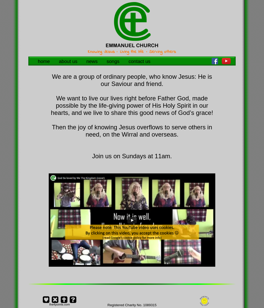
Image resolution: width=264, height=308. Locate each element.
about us (68, 61)
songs (113, 61)
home (44, 61)
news (92, 61)
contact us (139, 61)
